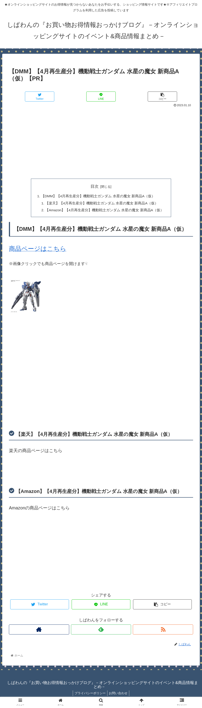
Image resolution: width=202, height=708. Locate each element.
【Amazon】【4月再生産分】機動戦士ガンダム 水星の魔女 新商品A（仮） (104, 211)
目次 (95, 186)
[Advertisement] (101, 142)
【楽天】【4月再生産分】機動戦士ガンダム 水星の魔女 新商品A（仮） (101, 203)
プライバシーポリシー (89, 694)
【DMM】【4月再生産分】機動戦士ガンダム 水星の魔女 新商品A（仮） (98, 196)
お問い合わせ (119, 694)
